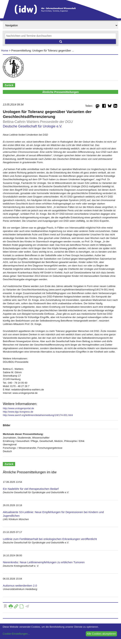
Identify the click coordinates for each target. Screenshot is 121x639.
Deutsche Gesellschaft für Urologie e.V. (32, 126)
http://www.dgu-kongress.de (18, 411)
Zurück (9, 85)
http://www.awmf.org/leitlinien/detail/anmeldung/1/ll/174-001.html (38, 415)
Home (4, 50)
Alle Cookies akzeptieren (101, 633)
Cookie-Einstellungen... (16, 633)
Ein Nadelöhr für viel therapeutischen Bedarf (31, 488)
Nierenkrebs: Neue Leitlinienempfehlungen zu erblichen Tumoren (44, 562)
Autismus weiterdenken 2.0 (20, 585)
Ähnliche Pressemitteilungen (60, 92)
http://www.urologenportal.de (18, 408)
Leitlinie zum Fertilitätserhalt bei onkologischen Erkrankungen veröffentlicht (50, 539)
